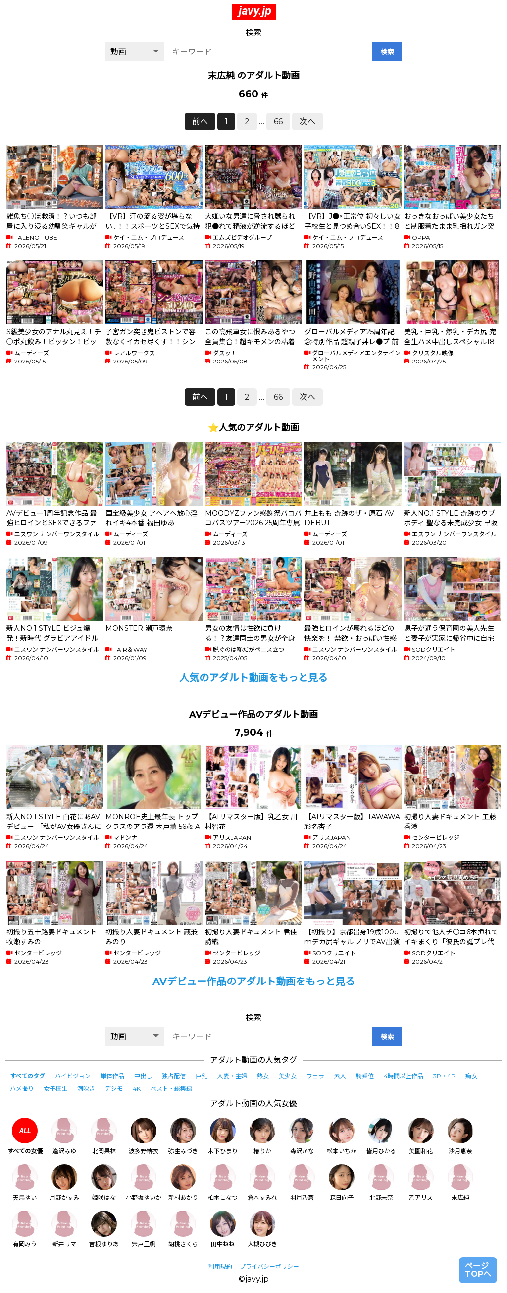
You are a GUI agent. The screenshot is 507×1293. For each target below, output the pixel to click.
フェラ (315, 1076)
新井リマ (64, 1229)
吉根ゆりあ (104, 1229)
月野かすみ (64, 1182)
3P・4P (444, 1076)
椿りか (262, 1136)
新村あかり (183, 1182)
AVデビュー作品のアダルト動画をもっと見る (253, 981)
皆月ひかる (381, 1136)
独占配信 (174, 1076)
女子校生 (55, 1088)
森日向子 (342, 1182)
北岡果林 (104, 1136)
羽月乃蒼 (302, 1182)
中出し (143, 1076)
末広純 (460, 1182)
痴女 (471, 1076)
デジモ (114, 1088)
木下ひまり (223, 1136)
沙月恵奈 (460, 1136)
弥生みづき (183, 1136)
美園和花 (421, 1136)
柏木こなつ (223, 1182)
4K (137, 1088)
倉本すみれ (262, 1182)
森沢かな (302, 1136)
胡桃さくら (183, 1229)
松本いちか (341, 1136)
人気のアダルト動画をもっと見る (253, 678)
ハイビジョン (73, 1076)
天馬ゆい (25, 1182)
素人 (340, 1076)
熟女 (263, 1076)
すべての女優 (25, 1136)
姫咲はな (104, 1182)
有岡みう (25, 1229)
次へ (307, 121)
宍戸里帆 (143, 1229)
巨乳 (201, 1076)
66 (278, 121)
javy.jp (255, 11)
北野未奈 (381, 1182)
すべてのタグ (27, 1076)
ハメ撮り (22, 1088)
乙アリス (421, 1182)
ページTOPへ (478, 1270)
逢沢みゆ (64, 1136)
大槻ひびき (262, 1229)
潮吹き (86, 1088)
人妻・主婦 (232, 1076)
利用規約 (220, 1266)
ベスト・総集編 (171, 1088)
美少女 (288, 1076)
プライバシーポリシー (269, 1266)
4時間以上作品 (403, 1076)
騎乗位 (365, 1076)
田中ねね (223, 1229)
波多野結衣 (143, 1136)
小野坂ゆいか (143, 1182)
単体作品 (112, 1076)
